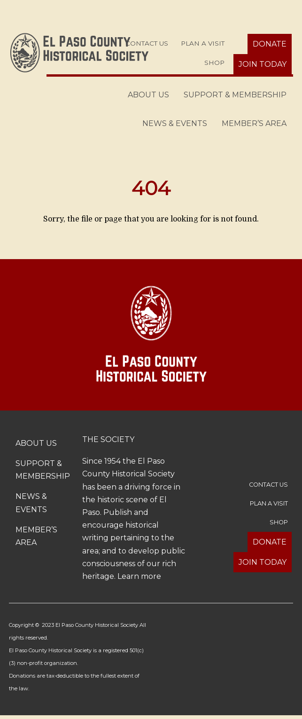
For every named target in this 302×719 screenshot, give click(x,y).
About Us (148, 94)
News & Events (174, 123)
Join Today (263, 64)
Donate (270, 44)
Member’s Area (254, 123)
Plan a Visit (203, 43)
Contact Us (146, 43)
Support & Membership (235, 94)
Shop (214, 62)
